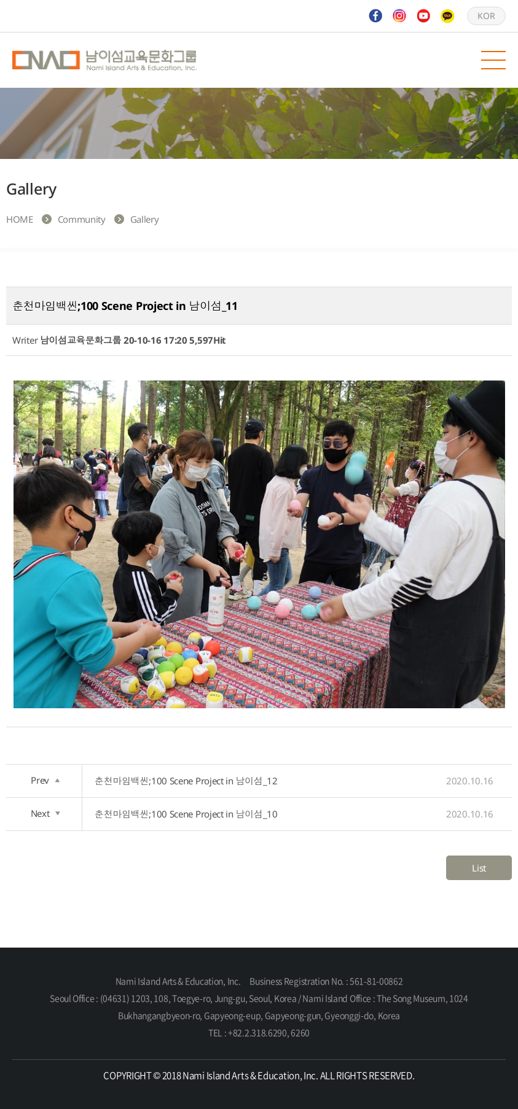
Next (45, 813)
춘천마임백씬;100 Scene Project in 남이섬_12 (294, 781)
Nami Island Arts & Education (104, 60)
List (479, 868)
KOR (486, 15)
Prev (45, 780)
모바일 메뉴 (493, 60)
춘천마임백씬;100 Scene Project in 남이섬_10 (294, 814)
